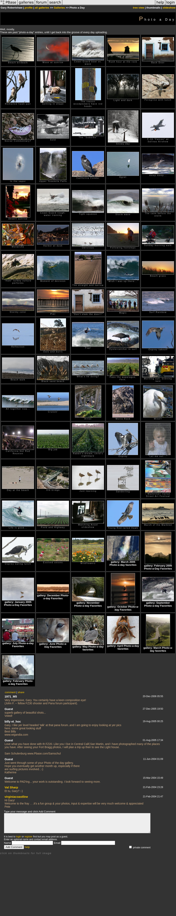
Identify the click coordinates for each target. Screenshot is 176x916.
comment (10, 692)
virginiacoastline (16, 796)
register (28, 836)
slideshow (169, 7)
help (27, 847)
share (21, 692)
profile (29, 7)
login (18, 836)
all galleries (42, 7)
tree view (138, 7)
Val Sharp (11, 787)
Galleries (59, 7)
